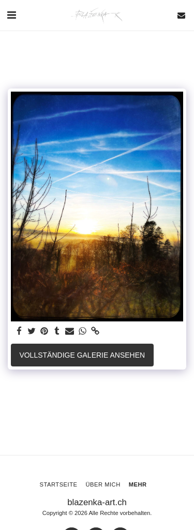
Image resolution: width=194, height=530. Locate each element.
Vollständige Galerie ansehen (82, 355)
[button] (11, 15)
